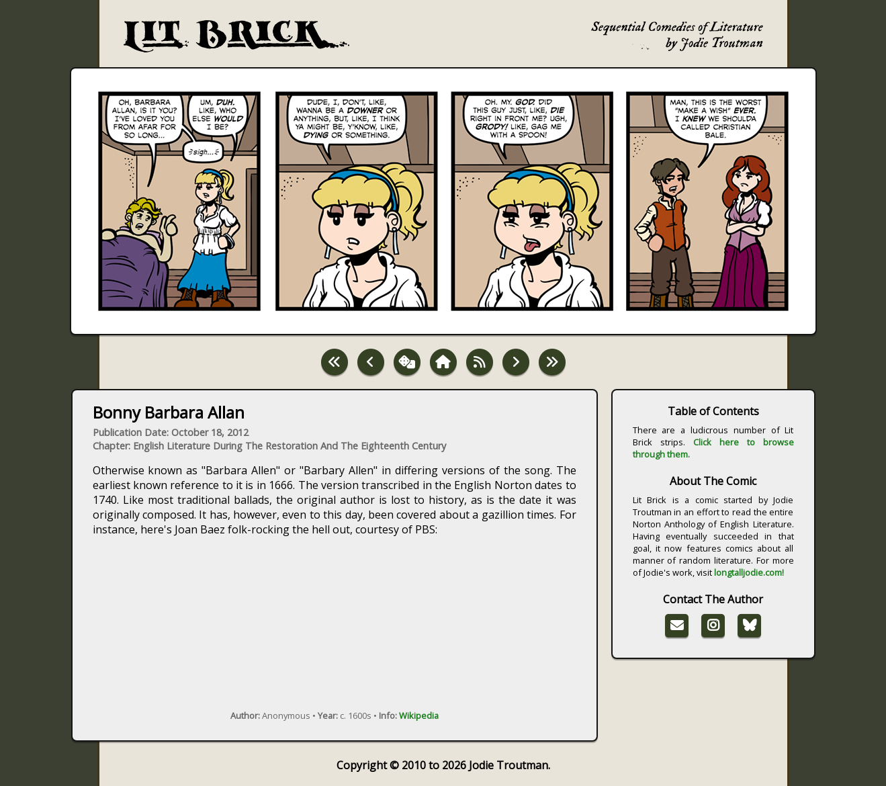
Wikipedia (419, 715)
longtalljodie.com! (749, 572)
